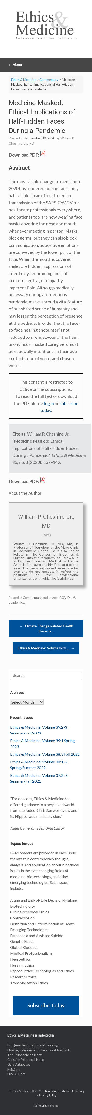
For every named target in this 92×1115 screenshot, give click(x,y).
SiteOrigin (42, 1105)
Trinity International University (64, 1091)
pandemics (16, 602)
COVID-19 (67, 598)
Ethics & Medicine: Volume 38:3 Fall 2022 (45, 754)
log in (49, 403)
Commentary (32, 598)
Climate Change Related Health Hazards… (46, 628)
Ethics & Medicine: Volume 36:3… (46, 648)
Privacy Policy (47, 1095)
